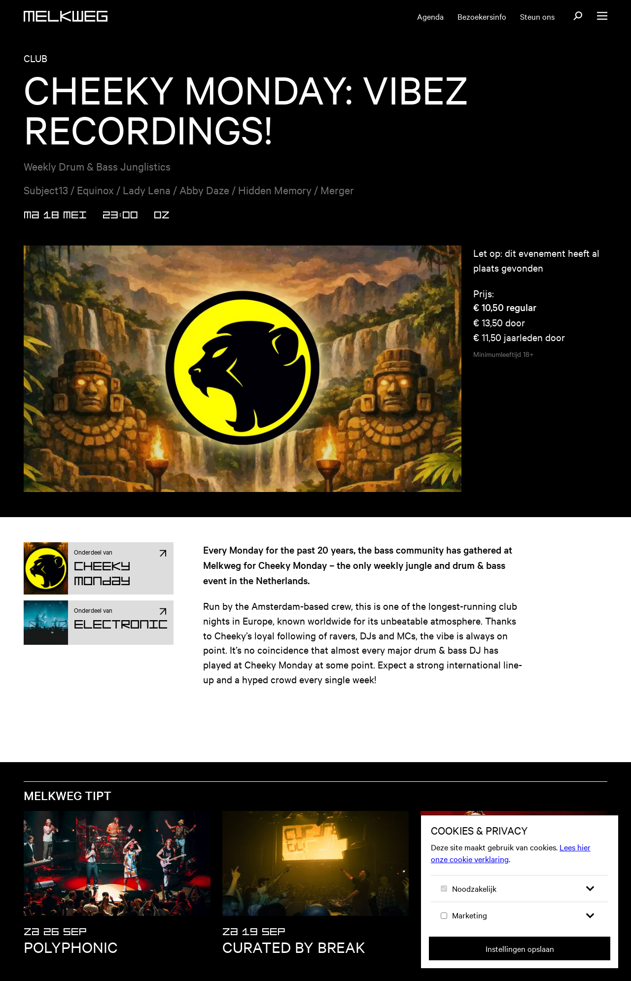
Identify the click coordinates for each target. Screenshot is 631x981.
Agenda (430, 16)
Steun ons (537, 16)
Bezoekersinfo (481, 16)
